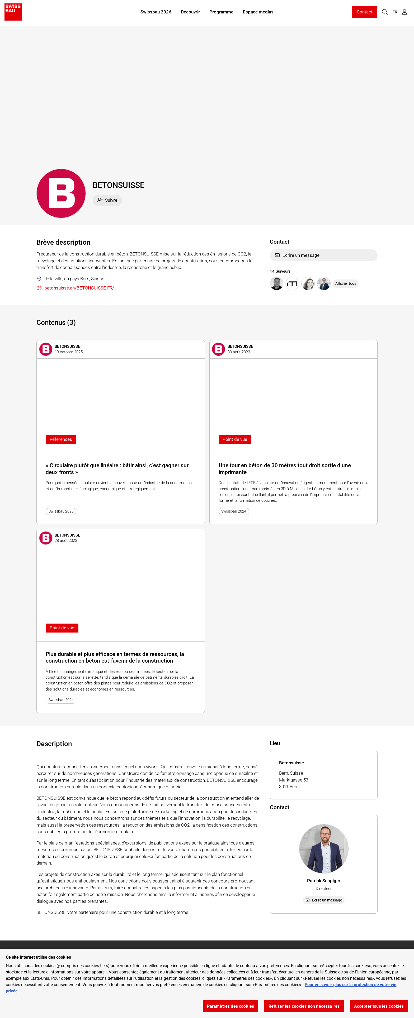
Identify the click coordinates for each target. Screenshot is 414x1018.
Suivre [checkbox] (107, 200)
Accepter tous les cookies (379, 1006)
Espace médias (258, 12)
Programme (221, 12)
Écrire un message (297, 255)
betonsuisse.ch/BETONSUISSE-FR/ (75, 288)
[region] (207, 983)
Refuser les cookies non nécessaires (304, 1006)
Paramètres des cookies (230, 1006)
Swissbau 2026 (155, 12)
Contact (365, 12)
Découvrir (190, 12)
